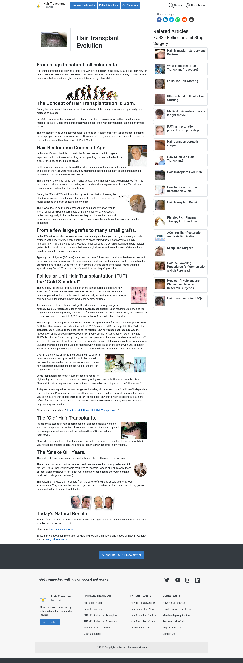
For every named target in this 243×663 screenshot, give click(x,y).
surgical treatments (56, 539)
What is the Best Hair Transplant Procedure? (182, 67)
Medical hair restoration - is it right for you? (186, 113)
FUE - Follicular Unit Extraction (100, 621)
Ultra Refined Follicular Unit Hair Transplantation (92, 410)
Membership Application (176, 615)
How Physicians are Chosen (178, 609)
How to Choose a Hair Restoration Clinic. (182, 189)
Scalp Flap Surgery (180, 248)
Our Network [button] (129, 5)
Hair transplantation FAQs (185, 298)
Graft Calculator (92, 633)
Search (175, 5)
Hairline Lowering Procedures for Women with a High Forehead (186, 266)
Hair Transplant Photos (143, 615)
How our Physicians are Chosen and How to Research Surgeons (183, 284)
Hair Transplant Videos (143, 621)
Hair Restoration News (142, 609)
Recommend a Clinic (174, 621)
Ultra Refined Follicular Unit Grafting (186, 98)
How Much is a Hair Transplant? (180, 158)
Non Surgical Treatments (97, 627)
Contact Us (169, 633)
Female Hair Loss (93, 609)
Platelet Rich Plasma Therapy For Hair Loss (182, 219)
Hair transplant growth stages (182, 143)
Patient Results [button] (107, 5)
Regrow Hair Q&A (172, 627)
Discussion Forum (140, 627)
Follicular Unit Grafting (182, 81)
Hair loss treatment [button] (82, 5)
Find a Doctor (195, 5)
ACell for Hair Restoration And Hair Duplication (184, 234)
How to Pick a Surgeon (142, 602)
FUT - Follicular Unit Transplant (100, 615)
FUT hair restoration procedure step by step (183, 128)
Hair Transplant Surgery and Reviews (186, 52)
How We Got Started (174, 602)
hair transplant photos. (61, 529)
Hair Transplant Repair (182, 202)
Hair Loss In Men (93, 602)
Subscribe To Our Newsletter (121, 555)
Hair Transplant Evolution (184, 172)
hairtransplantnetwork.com (132, 647)
